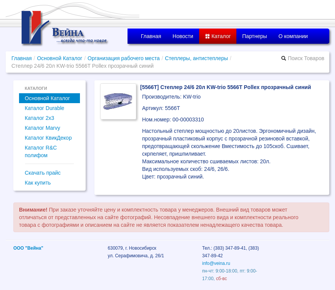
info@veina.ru (216, 263)
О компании (293, 36)
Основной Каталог (59, 58)
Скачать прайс (43, 173)
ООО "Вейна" (28, 248)
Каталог (218, 36)
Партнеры (254, 36)
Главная (151, 36)
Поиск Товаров (302, 58)
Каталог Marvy (42, 128)
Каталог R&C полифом (41, 151)
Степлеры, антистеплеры (196, 58)
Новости (182, 36)
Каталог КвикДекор (48, 138)
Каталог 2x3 (39, 118)
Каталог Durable (44, 108)
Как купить (38, 183)
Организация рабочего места (124, 58)
